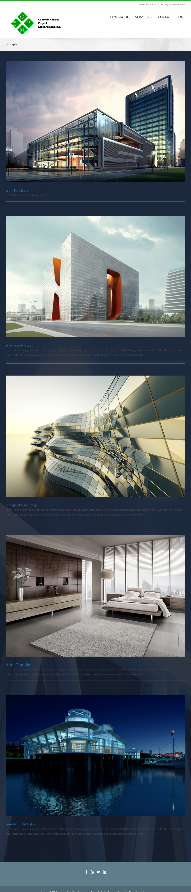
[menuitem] (122, 17)
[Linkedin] (104, 872)
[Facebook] (86, 872)
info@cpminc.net (177, 4)
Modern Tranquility (18, 665)
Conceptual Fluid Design (22, 505)
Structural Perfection (19, 345)
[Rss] (92, 872)
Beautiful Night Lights (20, 824)
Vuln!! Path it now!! (19, 190)
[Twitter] (98, 872)
